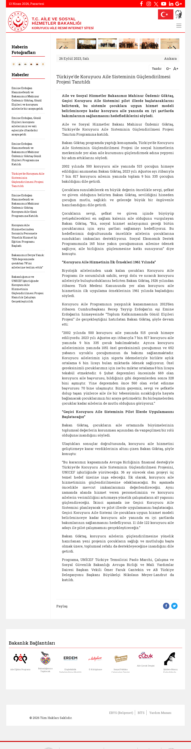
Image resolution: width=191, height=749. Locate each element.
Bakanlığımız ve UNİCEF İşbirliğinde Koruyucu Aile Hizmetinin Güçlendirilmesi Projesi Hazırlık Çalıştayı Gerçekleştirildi (28, 289)
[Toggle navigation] (179, 25)
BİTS (141, 713)
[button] (175, 48)
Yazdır (157, 68)
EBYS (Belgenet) (121, 713)
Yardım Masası (160, 713)
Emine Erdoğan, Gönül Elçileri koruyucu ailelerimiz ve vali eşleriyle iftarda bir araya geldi (26, 126)
